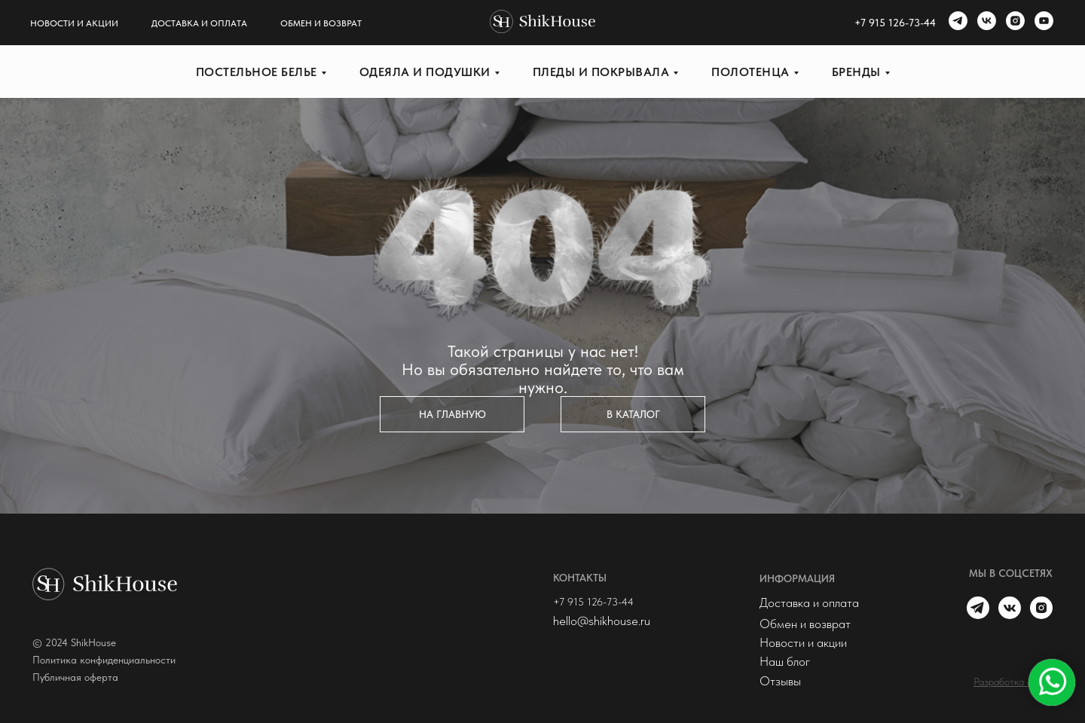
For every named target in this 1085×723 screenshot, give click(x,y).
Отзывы (780, 680)
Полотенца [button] (750, 72)
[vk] (984, 22)
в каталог (633, 414)
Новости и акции (74, 23)
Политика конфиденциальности (104, 660)
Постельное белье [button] (256, 72)
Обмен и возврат (321, 23)
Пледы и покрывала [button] (601, 72)
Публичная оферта (75, 677)
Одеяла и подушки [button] (425, 72)
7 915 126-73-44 (898, 23)
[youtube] (1042, 22)
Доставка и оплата (199, 23)
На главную (452, 414)
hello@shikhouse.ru (601, 620)
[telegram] (956, 22)
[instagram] (1013, 22)
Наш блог (785, 661)
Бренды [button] (856, 72)
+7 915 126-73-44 (593, 602)
